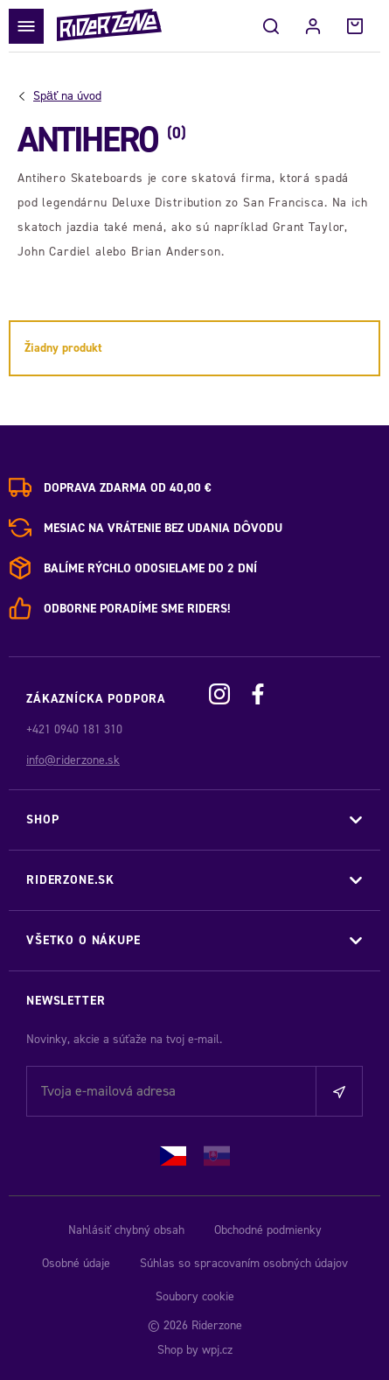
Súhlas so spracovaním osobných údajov (244, 1263)
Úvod (67, 96)
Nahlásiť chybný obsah (126, 1230)
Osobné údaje (76, 1263)
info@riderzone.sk (73, 760)
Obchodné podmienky (268, 1230)
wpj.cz (217, 1349)
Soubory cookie (195, 1296)
